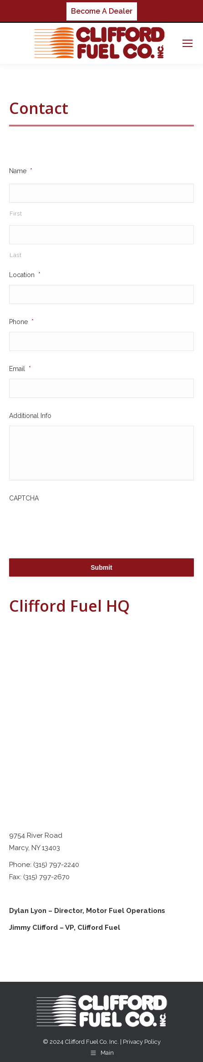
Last (16, 255)
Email (20, 368)
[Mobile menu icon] (187, 43)
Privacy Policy (142, 1041)
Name (20, 171)
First (16, 214)
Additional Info (30, 415)
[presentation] (78, 526)
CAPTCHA (24, 498)
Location (25, 274)
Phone (21, 321)
